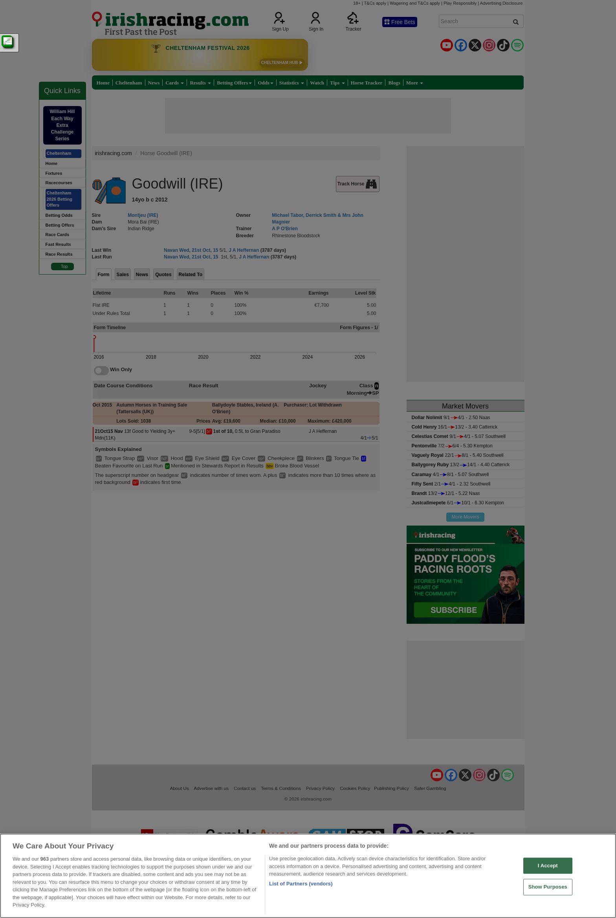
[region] (308, 876)
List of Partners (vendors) (301, 884)
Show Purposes (547, 887)
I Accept (548, 866)
